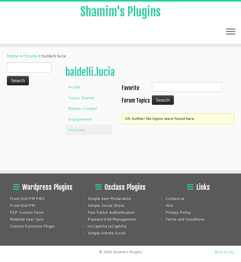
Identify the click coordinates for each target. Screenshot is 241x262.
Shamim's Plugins (120, 12)
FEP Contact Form (27, 212)
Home (13, 59)
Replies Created (82, 111)
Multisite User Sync (27, 219)
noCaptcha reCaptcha (107, 226)
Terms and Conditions (185, 219)
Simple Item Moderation (109, 198)
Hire (169, 205)
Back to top (224, 251)
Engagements (80, 122)
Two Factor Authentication (111, 212)
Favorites (76, 133)
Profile (74, 90)
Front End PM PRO (27, 198)
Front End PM (22, 205)
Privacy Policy (177, 212)
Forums (30, 59)
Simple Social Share (106, 205)
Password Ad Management (112, 219)
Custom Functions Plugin (32, 226)
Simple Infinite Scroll (106, 233)
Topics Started (81, 101)
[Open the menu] (230, 33)
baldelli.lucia (90, 75)
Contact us (175, 198)
